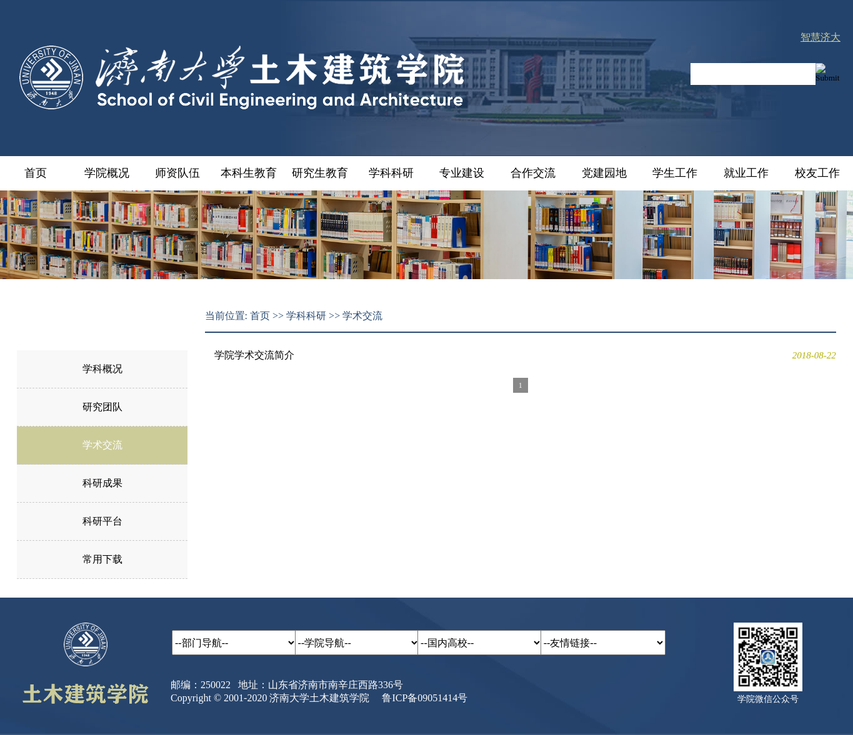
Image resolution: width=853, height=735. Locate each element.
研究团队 (102, 407)
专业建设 (461, 173)
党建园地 (604, 173)
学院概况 (106, 173)
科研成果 (102, 483)
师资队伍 (177, 173)
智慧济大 (821, 37)
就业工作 (746, 173)
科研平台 (102, 521)
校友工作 (817, 173)
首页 (35, 173)
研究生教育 (320, 173)
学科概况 (102, 368)
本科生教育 (249, 173)
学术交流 (102, 445)
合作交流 (533, 173)
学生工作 (674, 173)
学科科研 (391, 173)
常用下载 (102, 559)
